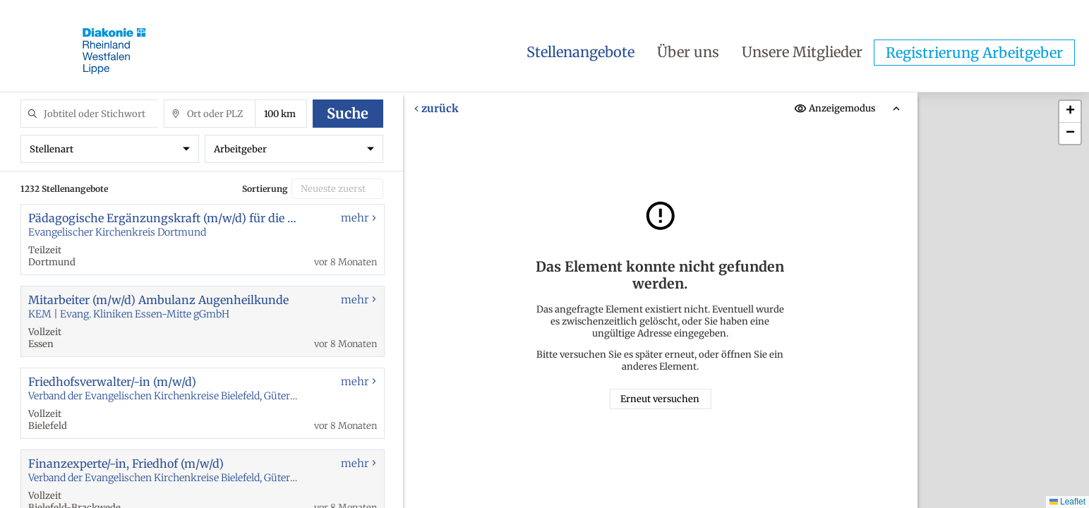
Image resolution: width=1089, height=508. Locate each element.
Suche (347, 113)
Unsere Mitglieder (802, 52)
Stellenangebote (580, 52)
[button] (1070, 112)
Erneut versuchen (660, 399)
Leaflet (1067, 502)
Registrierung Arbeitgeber (974, 52)
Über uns (688, 52)
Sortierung (265, 188)
